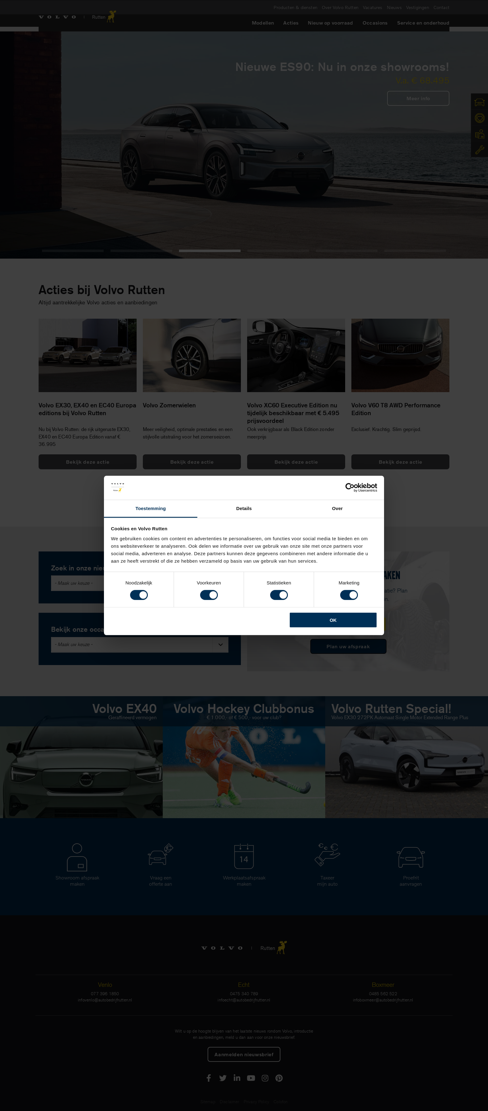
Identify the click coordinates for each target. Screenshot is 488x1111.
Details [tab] (244, 508)
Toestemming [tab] (150, 508)
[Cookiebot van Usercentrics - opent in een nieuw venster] (350, 487)
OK (333, 619)
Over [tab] (337, 508)
